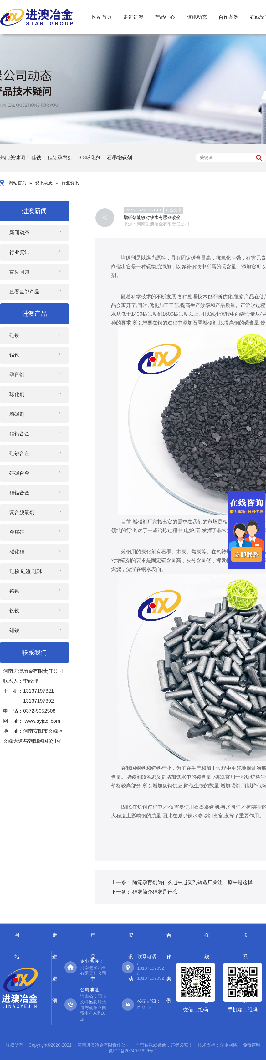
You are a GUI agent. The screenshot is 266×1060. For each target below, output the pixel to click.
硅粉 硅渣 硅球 (25, 571)
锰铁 (14, 355)
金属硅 (16, 532)
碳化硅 (16, 551)
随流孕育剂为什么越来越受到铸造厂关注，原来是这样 (192, 882)
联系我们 (245, 939)
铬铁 (14, 591)
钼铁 (14, 630)
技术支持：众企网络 (217, 1045)
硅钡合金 (19, 453)
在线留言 (206, 939)
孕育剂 (16, 374)
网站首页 (102, 17)
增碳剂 (16, 414)
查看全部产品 (24, 291)
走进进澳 (133, 17)
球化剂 (16, 394)
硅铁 (36, 157)
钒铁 (14, 610)
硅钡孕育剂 (60, 157)
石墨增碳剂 (119, 157)
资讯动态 (197, 17)
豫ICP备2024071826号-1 (133, 1050)
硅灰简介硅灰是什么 (154, 891)
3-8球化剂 (90, 157)
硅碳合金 (19, 473)
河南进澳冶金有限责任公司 (163, 223)
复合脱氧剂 (21, 512)
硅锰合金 (19, 492)
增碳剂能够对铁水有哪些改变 (152, 217)
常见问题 (19, 272)
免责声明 (251, 1045)
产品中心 (165, 17)
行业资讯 (70, 182)
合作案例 (228, 17)
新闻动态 (19, 232)
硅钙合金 (19, 433)
